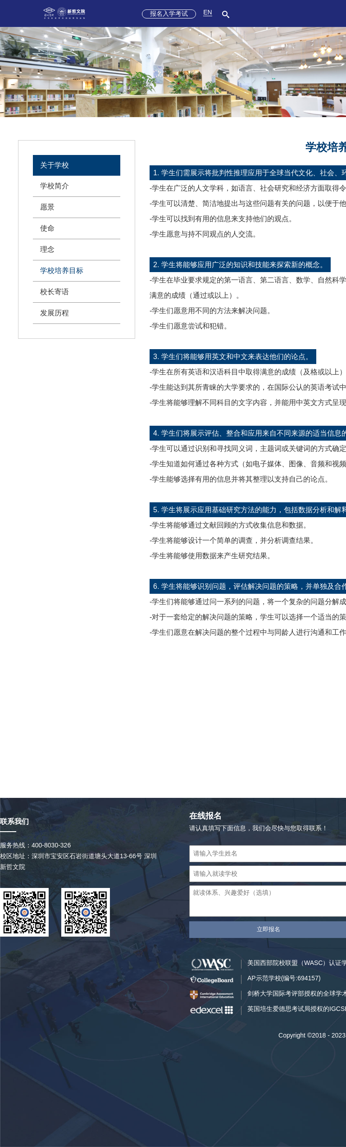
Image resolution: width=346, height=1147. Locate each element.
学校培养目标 (61, 270)
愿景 (47, 207)
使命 (47, 228)
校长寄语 (54, 292)
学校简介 (54, 186)
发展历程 (54, 313)
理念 (47, 249)
